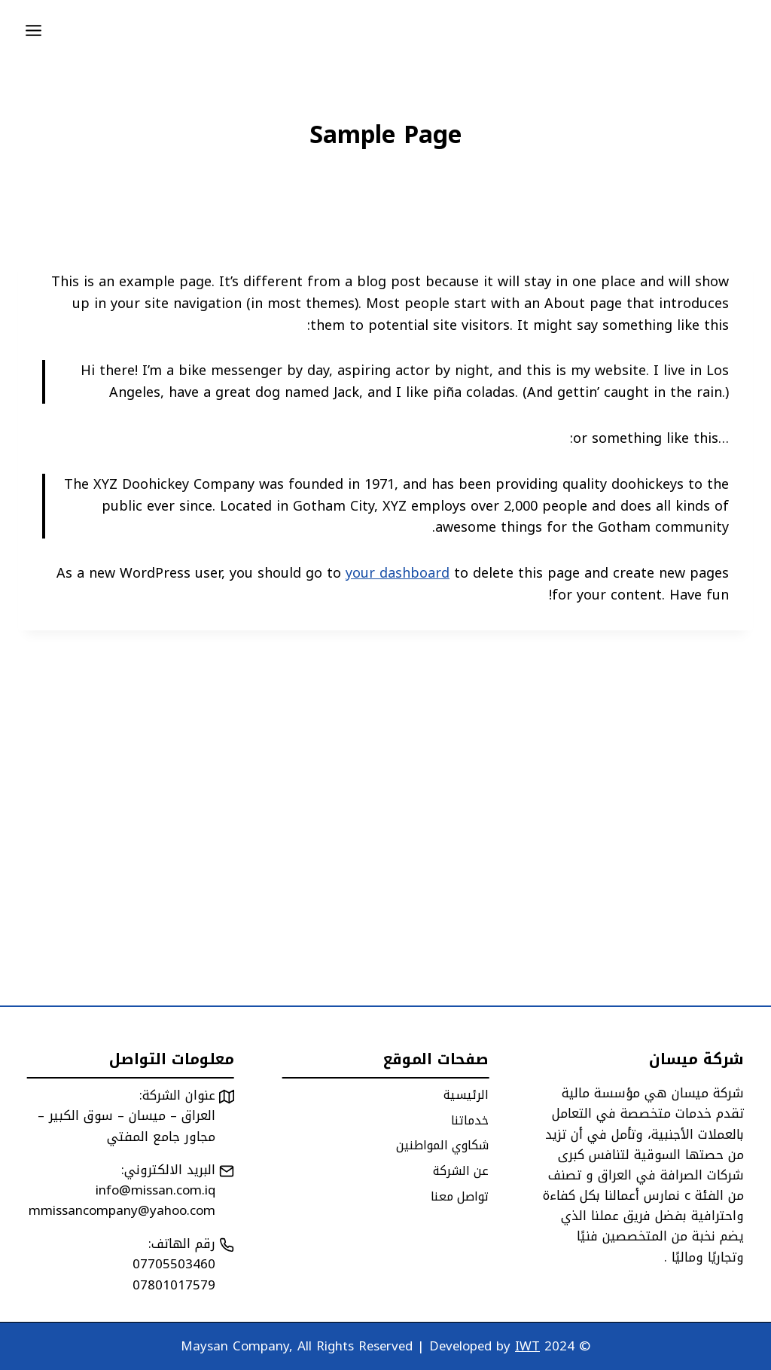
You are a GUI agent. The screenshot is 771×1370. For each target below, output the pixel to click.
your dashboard (397, 573)
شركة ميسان (696, 1059)
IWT (527, 1346)
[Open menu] (34, 30)
